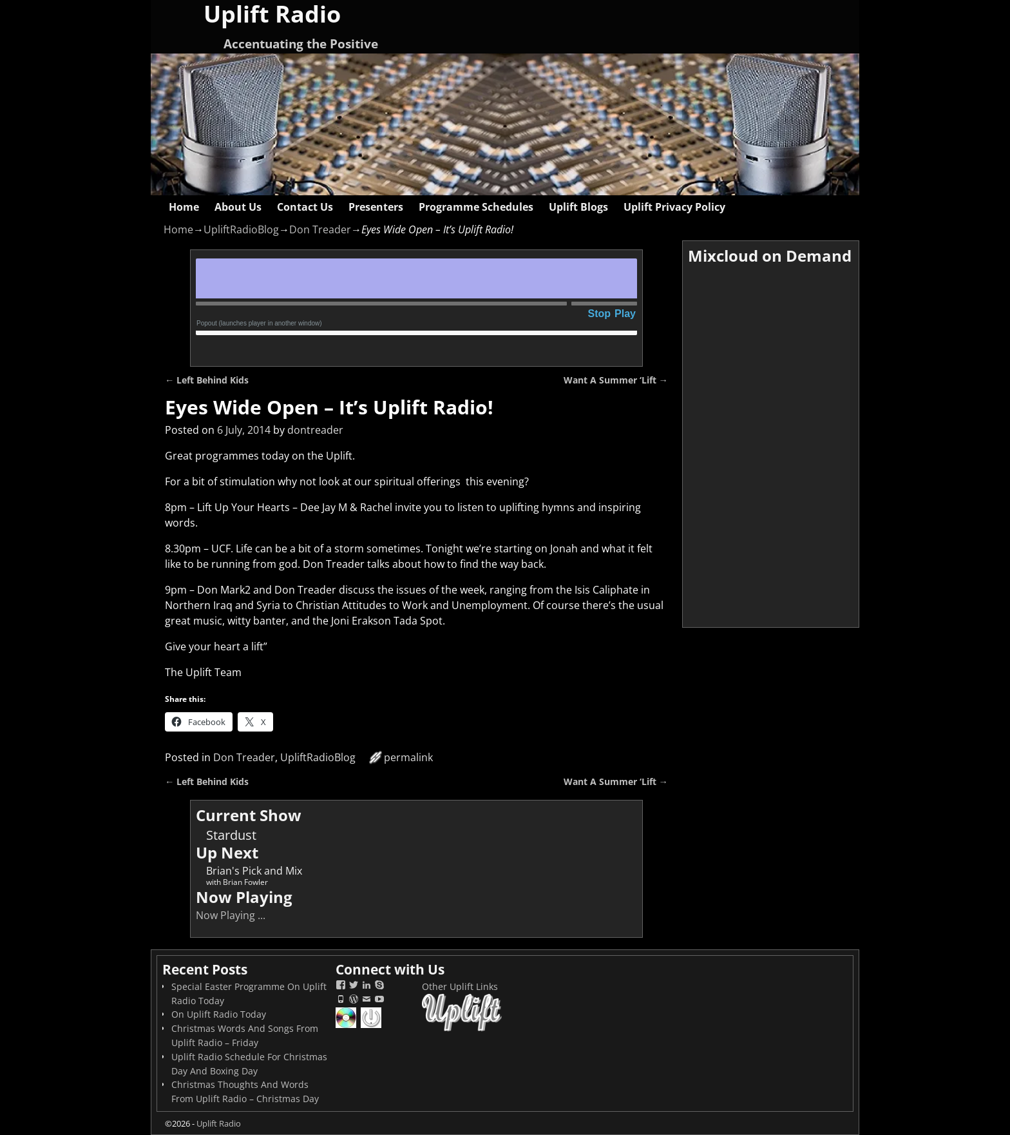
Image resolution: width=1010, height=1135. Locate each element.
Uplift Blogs (578, 207)
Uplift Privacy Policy (674, 207)
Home (184, 207)
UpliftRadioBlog (241, 229)
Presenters (375, 207)
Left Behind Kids (207, 380)
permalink (408, 757)
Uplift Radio (218, 1123)
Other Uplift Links (460, 986)
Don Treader (320, 229)
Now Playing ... (230, 915)
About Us (238, 207)
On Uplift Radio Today (218, 1014)
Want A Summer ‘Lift (616, 380)
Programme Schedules (476, 207)
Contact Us (305, 207)
